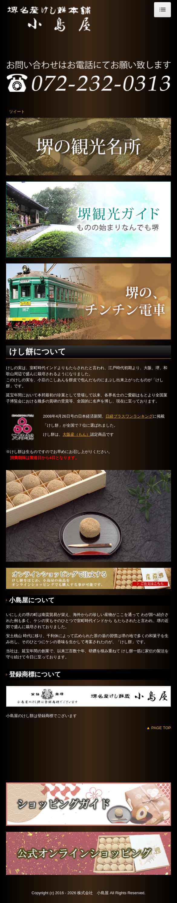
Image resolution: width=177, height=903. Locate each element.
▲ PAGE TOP (158, 728)
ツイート (17, 111)
